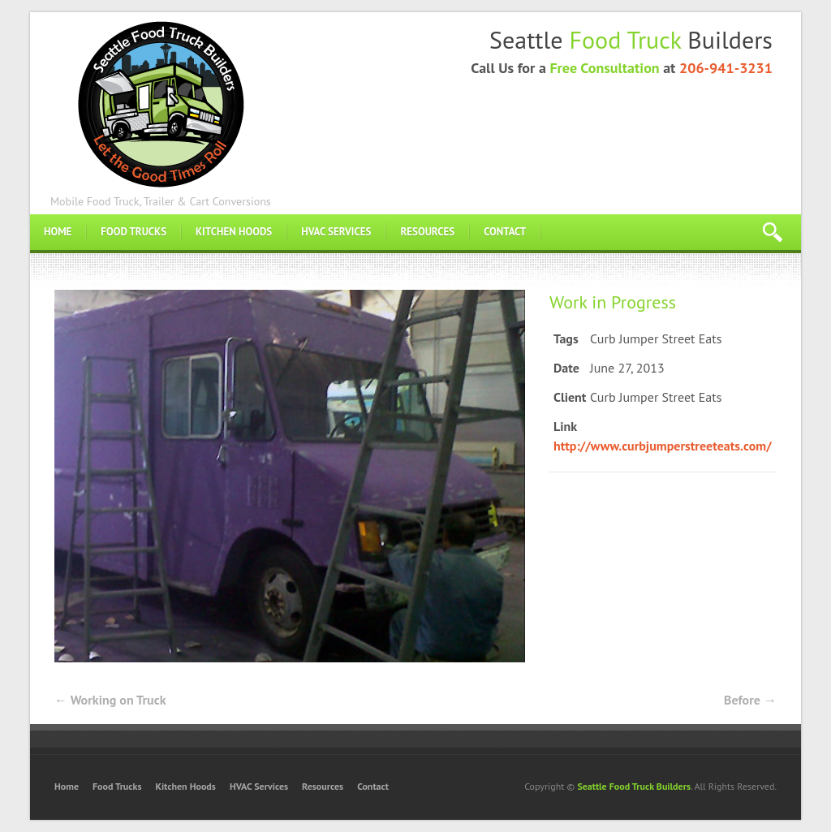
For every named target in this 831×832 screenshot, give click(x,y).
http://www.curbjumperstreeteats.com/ (662, 446)
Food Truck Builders (160, 102)
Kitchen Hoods (234, 232)
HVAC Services (336, 232)
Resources (427, 232)
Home (57, 232)
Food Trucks (133, 232)
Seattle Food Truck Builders (634, 786)
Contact (505, 232)
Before (750, 700)
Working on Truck (110, 700)
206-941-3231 (726, 67)
